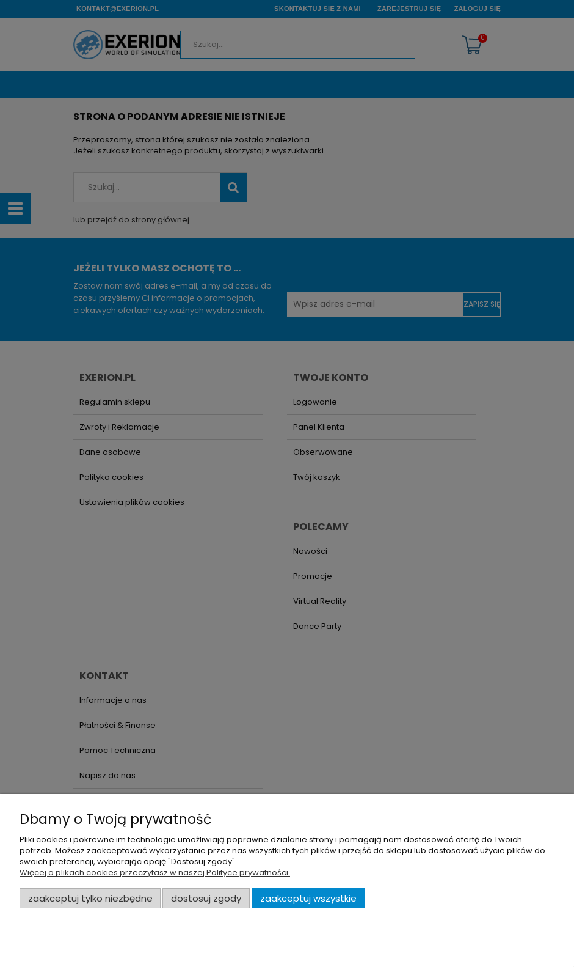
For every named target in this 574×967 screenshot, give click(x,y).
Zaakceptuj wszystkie (308, 898)
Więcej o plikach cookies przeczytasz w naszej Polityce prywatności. (155, 872)
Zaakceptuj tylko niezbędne (90, 898)
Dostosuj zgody (206, 898)
